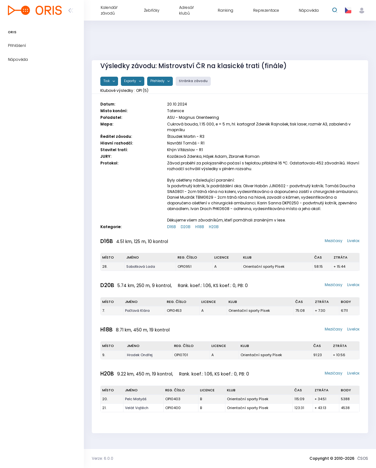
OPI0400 (173, 407)
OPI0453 (174, 310)
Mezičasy (333, 240)
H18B (199, 226)
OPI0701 (181, 354)
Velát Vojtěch (136, 407)
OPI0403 (172, 398)
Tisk (107, 81)
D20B (186, 226)
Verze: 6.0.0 (102, 458)
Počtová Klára (137, 310)
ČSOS (362, 458)
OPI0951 (184, 266)
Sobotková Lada (140, 266)
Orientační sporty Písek (264, 266)
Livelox (353, 240)
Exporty (130, 81)
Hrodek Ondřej (140, 354)
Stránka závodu (193, 81)
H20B (214, 226)
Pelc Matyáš (136, 398)
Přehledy (158, 81)
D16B (171, 226)
